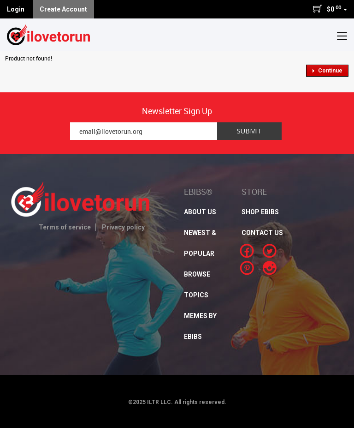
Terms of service (65, 227)
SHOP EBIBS (260, 212)
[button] (342, 35)
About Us (200, 212)
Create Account (63, 9)
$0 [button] (330, 9)
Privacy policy (123, 227)
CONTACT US (262, 232)
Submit (249, 131)
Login (15, 9)
